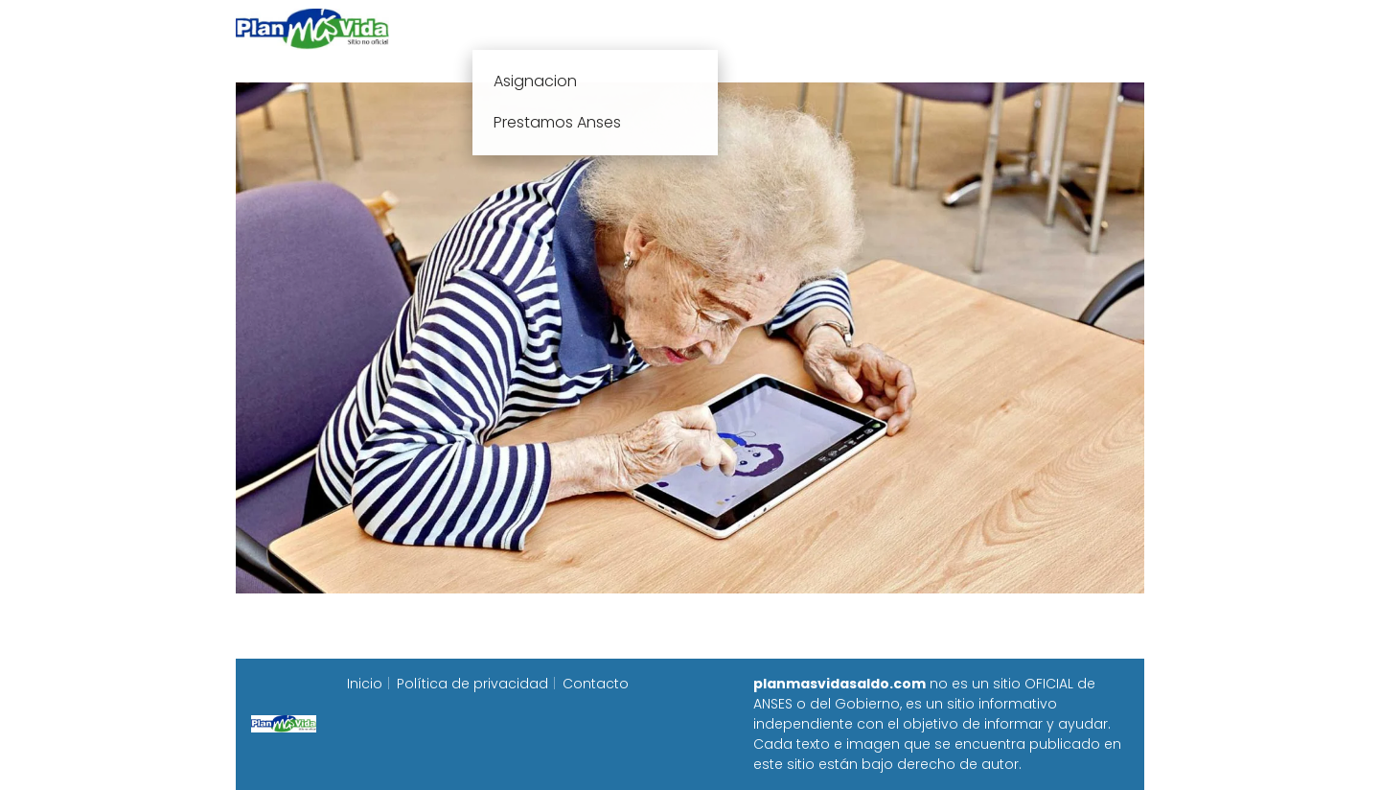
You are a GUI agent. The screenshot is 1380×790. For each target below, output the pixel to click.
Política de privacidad (472, 683)
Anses (680, 28)
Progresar (931, 28)
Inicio (477, 28)
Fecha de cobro (806, 28)
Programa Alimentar (1070, 28)
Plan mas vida (577, 28)
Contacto (596, 683)
